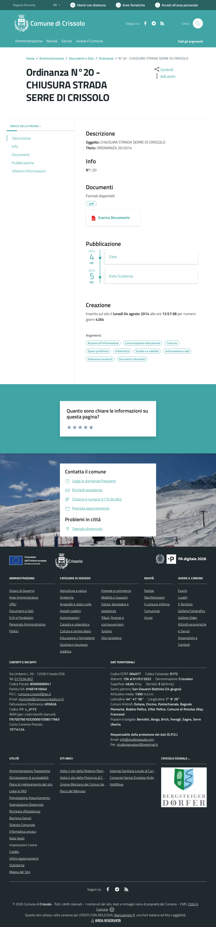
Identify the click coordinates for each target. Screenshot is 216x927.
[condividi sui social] (163, 69)
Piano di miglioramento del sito (30, 784)
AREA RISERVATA (105, 920)
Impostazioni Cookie (23, 844)
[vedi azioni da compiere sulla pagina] (164, 76)
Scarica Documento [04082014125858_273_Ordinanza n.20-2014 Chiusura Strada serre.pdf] (114, 217)
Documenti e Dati (81, 58)
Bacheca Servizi (20, 817)
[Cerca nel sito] (198, 23)
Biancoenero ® (124, 915)
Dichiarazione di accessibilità (29, 777)
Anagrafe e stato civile (75, 604)
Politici (13, 631)
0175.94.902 (24, 678)
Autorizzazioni (69, 617)
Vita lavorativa (111, 637)
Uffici (12, 604)
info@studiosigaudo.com (137, 739)
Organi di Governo (21, 590)
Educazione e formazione (77, 637)
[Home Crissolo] (51, 23)
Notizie (149, 590)
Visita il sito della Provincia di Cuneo (85, 777)
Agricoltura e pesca (73, 590)
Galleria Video (187, 617)
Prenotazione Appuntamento (29, 797)
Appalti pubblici (70, 610)
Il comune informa (157, 604)
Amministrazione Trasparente (29, 770)
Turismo (106, 631)
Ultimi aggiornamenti (24, 858)
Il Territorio (185, 604)
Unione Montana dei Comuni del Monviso (88, 784)
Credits (14, 851)
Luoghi (182, 597)
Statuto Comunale (22, 824)
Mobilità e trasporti (114, 597)
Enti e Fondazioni (21, 617)
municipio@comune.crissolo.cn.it (41, 699)
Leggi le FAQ (18, 791)
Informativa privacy (22, 831)
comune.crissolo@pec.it (34, 694)
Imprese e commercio (116, 590)
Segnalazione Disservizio (26, 804)
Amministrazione (51, 58)
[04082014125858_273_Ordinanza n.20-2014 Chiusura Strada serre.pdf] (93, 218)
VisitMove (116, 784)
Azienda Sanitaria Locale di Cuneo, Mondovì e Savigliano (149, 770)
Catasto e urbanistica (74, 624)
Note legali (16, 838)
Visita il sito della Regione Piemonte (85, 770)
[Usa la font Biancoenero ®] (88, 5)
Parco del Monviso (72, 791)
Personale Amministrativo (27, 624)
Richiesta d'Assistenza (24, 811)
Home (30, 58)
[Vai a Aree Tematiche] (130, 5)
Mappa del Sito (19, 871)
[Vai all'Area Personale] (176, 5)
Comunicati (152, 610)
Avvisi (148, 617)
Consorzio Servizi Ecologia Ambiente (135, 777)
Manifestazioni (154, 597)
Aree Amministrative (23, 597)
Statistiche (16, 865)
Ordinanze (106, 58)
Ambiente (67, 597)
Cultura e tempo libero (75, 631)
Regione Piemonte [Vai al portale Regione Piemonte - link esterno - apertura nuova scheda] (24, 5)
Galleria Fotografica (191, 610)
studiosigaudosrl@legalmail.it (137, 744)
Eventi (182, 590)
